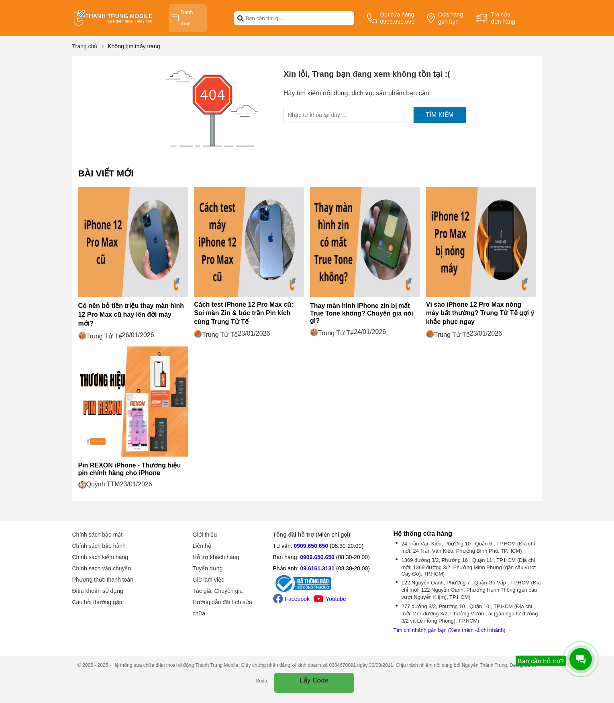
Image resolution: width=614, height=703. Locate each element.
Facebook (291, 599)
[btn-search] (240, 18)
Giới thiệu (205, 534)
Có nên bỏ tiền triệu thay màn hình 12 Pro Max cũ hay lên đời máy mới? (131, 314)
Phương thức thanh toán (102, 579)
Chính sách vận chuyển (101, 568)
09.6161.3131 (317, 568)
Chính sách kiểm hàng (100, 557)
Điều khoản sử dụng (97, 591)
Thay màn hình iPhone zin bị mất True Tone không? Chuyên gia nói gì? (361, 313)
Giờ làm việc (208, 579)
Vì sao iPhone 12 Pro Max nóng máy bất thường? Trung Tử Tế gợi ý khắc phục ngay (480, 313)
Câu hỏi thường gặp (97, 602)
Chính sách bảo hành (99, 546)
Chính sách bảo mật (97, 534)
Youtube (330, 599)
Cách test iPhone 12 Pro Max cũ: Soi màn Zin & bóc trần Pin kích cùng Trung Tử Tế (243, 313)
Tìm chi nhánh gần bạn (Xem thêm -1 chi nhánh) (450, 630)
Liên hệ (202, 546)
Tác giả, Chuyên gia (218, 591)
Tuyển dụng (208, 568)
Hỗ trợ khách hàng (216, 557)
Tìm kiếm (439, 114)
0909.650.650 (311, 546)
